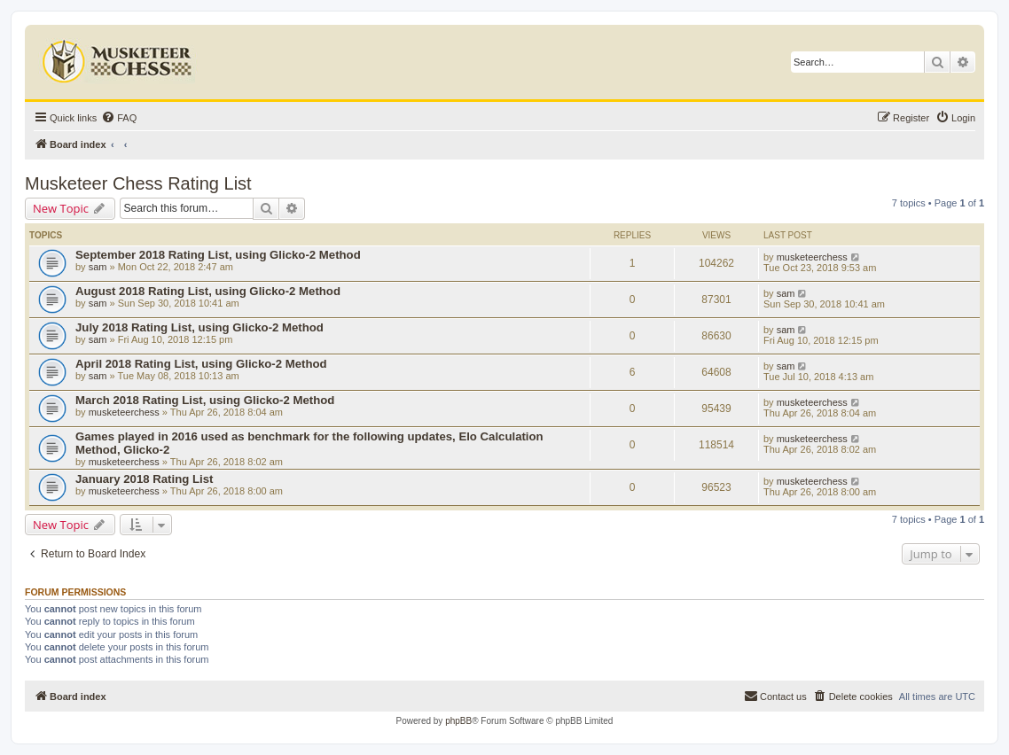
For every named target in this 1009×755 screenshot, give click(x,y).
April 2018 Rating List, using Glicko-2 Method (201, 363)
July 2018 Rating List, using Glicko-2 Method (199, 327)
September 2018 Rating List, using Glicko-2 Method (218, 254)
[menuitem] (119, 117)
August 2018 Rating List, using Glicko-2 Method (207, 291)
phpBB (458, 721)
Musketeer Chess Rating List (138, 183)
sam (98, 266)
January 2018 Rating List (144, 479)
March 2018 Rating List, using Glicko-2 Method (204, 400)
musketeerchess (812, 257)
